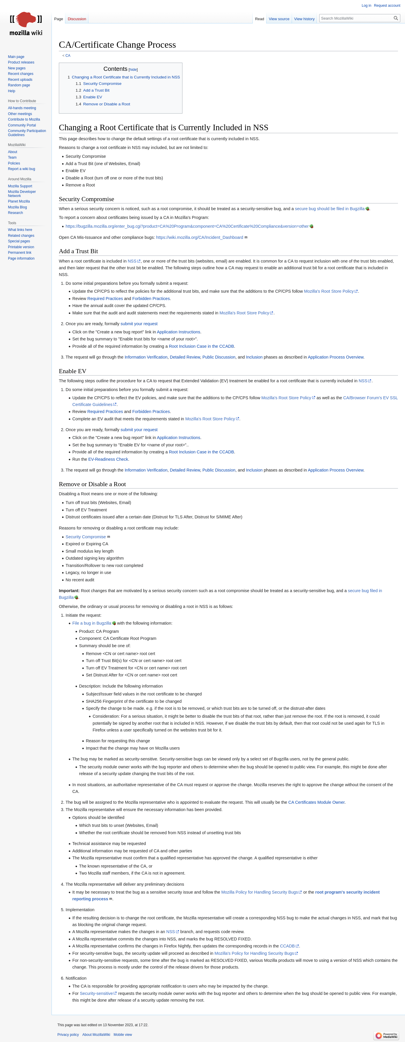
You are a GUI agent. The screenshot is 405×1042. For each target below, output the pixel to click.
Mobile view (123, 1035)
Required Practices (105, 298)
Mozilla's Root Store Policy (329, 291)
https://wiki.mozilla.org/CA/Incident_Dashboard (199, 237)
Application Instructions (178, 332)
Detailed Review (185, 357)
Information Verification (146, 357)
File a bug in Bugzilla (91, 623)
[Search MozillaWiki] (359, 18)
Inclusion (254, 357)
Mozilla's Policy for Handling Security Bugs (254, 953)
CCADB (287, 946)
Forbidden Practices (151, 298)
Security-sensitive (96, 993)
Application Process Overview (335, 357)
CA (68, 56)
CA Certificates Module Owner (316, 802)
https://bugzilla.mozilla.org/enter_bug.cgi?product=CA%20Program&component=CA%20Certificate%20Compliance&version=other (187, 226)
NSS (132, 261)
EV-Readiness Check (108, 459)
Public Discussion (218, 357)
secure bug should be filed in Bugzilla (330, 208)
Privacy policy (68, 1035)
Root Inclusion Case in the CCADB (201, 346)
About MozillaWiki (96, 1035)
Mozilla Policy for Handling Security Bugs (259, 892)
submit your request (139, 323)
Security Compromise (86, 536)
